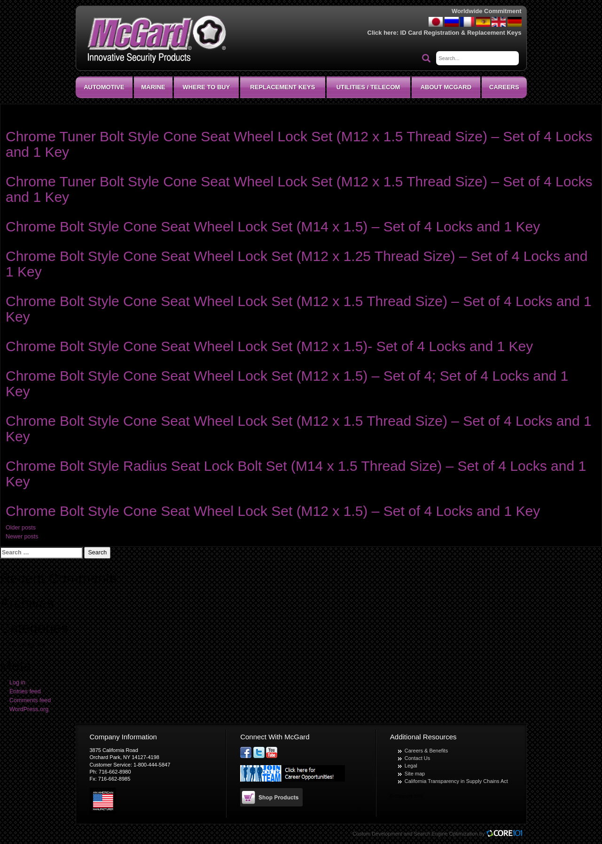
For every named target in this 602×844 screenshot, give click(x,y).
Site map (415, 773)
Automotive (104, 87)
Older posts (21, 527)
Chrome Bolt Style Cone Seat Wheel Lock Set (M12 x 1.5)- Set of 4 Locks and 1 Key (269, 346)
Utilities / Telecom (368, 87)
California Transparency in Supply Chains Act (456, 781)
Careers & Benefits (426, 750)
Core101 (506, 834)
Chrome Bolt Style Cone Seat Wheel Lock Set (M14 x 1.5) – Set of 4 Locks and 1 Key (273, 226)
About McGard (446, 87)
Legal (411, 765)
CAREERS (504, 87)
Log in (17, 682)
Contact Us (417, 758)
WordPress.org (28, 709)
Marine (153, 87)
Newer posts (22, 536)
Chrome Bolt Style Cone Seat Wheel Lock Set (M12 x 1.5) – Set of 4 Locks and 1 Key (273, 511)
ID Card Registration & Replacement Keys (461, 32)
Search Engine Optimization (445, 833)
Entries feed (25, 691)
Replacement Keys (282, 87)
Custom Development (377, 833)
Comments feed (30, 700)
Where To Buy (206, 87)
